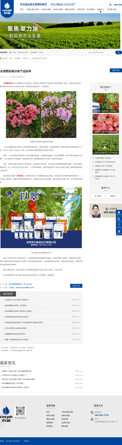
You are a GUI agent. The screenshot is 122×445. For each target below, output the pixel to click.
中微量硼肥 (33, 52)
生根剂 (41, 52)
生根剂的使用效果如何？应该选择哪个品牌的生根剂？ (24, 322)
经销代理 (80, 9)
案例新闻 (49, 422)
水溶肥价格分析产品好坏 (39, 58)
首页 (22, 9)
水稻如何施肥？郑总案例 (103, 158)
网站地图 (65, 426)
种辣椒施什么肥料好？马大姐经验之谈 (106, 111)
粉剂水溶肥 (46, 9)
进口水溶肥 (22, 347)
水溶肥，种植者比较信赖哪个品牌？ (22, 287)
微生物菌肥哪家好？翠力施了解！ (21, 284)
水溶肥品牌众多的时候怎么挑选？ (17, 317)
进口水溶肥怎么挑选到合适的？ (16, 328)
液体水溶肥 (58, 9)
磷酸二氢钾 (12, 52)
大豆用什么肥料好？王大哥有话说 (106, 153)
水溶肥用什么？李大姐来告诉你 (105, 162)
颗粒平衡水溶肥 (23, 52)
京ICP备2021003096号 (13, 441)
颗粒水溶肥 (69, 9)
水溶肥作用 (30, 347)
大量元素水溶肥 (32, 9)
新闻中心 (100, 9)
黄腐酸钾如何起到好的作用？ (15, 334)
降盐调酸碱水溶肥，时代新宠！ (16, 305)
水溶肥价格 (13, 347)
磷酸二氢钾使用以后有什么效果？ (17, 339)
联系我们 (49, 426)
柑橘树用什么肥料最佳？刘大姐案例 (105, 171)
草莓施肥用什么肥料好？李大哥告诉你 (105, 177)
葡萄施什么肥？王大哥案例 (103, 166)
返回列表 (116, 70)
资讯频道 (18, 58)
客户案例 (90, 9)
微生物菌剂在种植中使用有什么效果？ (19, 311)
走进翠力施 (111, 9)
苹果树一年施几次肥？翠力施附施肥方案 (16, 371)
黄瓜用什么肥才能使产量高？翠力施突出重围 (18, 379)
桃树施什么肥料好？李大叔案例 (105, 132)
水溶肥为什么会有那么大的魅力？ (17, 300)
